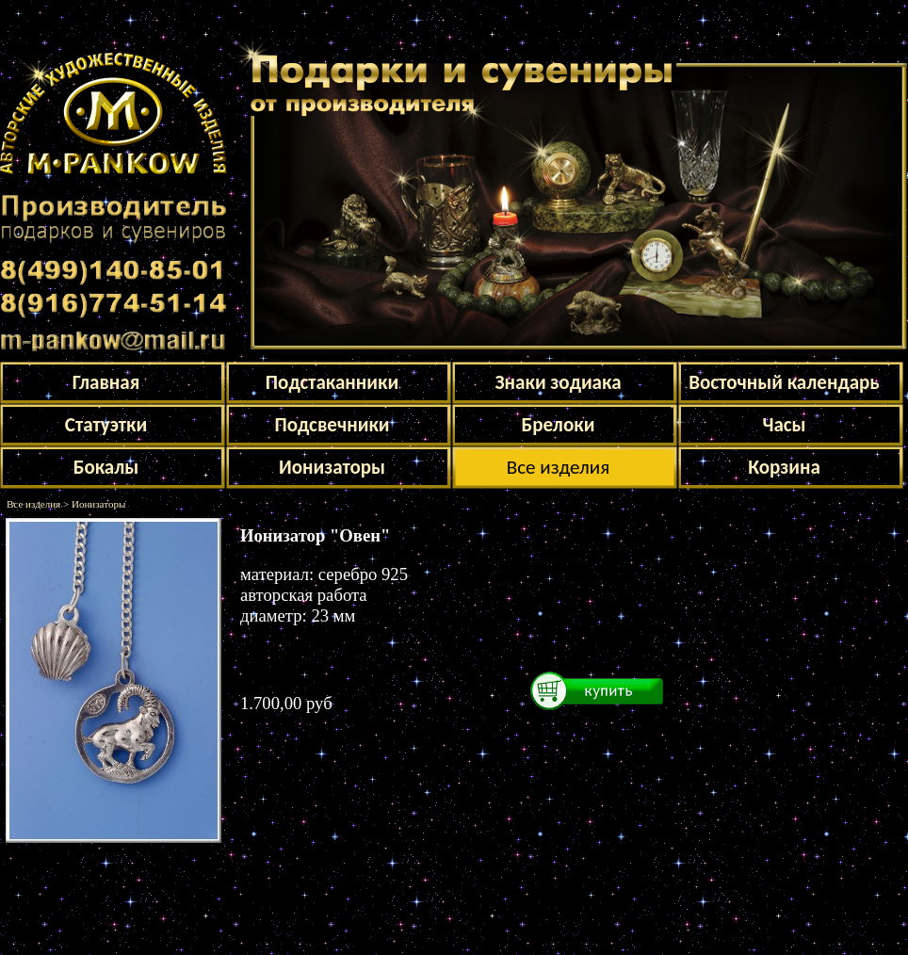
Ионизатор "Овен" (315, 535)
